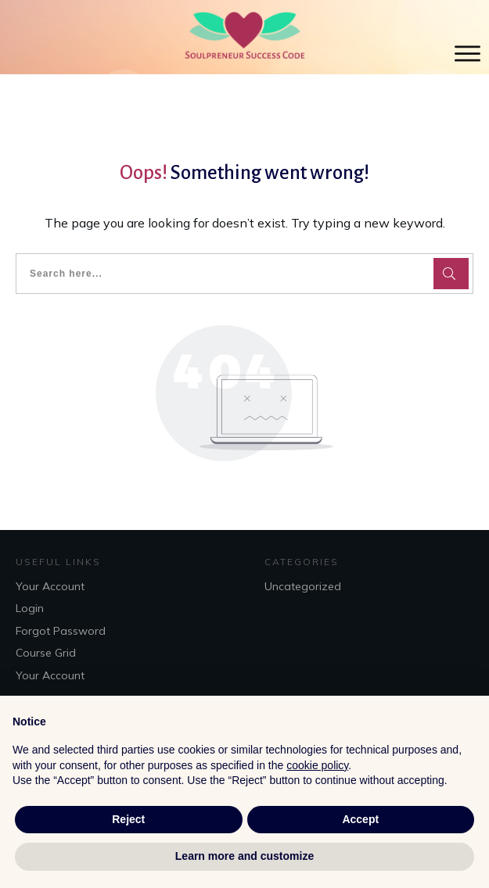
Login (30, 608)
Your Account (50, 586)
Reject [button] (128, 819)
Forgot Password (61, 631)
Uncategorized (302, 586)
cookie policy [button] (317, 765)
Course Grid (46, 653)
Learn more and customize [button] (244, 856)
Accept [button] (360, 819)
